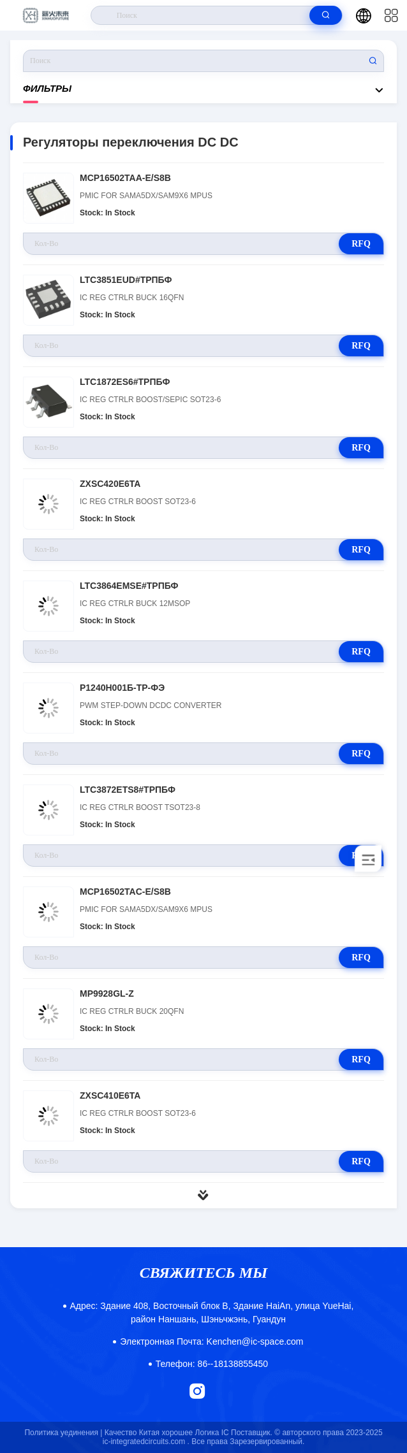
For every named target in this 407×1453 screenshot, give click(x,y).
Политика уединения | (63, 1432)
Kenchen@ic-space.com (211, 1341)
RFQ (361, 244)
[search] (325, 15)
